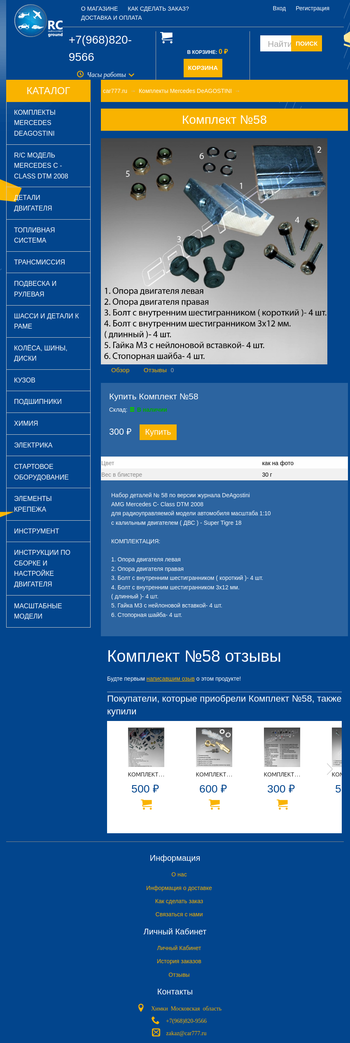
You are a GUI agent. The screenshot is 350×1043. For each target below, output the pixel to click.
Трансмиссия (39, 262)
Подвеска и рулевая (35, 289)
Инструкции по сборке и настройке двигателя (42, 568)
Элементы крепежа (33, 504)
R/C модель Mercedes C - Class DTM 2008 (41, 166)
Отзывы (155, 369)
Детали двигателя (33, 203)
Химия (26, 423)
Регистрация (312, 8)
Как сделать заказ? (158, 8)
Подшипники (38, 401)
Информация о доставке (179, 888)
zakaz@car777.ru (186, 1033)
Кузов (24, 380)
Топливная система (34, 235)
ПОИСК (306, 43)
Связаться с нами (179, 914)
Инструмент (36, 531)
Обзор (120, 369)
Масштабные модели (38, 611)
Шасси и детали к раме (46, 321)
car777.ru (115, 91)
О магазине (99, 8)
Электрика (33, 445)
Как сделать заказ (179, 901)
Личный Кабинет (179, 948)
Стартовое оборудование (41, 472)
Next (330, 769)
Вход (279, 8)
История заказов (179, 961)
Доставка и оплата (111, 17)
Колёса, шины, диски (41, 353)
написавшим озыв (171, 678)
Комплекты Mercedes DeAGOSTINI (35, 123)
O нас (179, 874)
